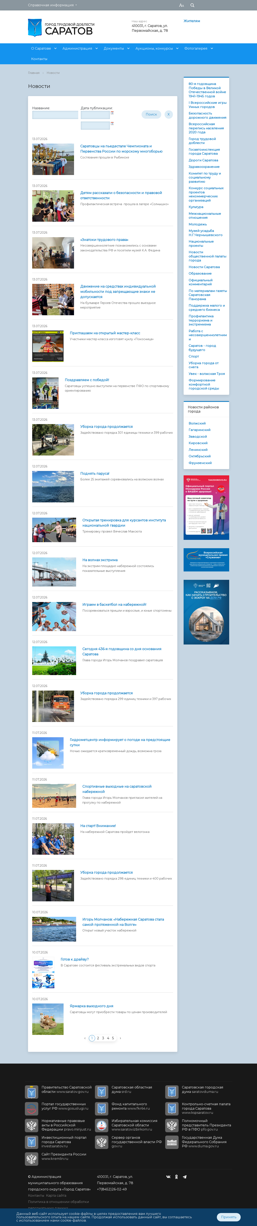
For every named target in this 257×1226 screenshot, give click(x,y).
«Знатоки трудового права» (104, 240)
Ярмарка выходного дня (91, 1006)
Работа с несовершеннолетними (208, 335)
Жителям (192, 21)
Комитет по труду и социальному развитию (205, 177)
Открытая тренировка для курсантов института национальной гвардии (124, 522)
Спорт (194, 356)
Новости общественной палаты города (207, 256)
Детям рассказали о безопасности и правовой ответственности (121, 195)
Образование (200, 273)
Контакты (39, 59)
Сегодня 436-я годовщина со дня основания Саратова (121, 651)
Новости (53, 73)
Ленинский (198, 450)
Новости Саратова (204, 267)
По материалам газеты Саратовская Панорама (208, 295)
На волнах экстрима (100, 560)
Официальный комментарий (200, 282)
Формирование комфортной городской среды (204, 384)
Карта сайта (56, 1196)
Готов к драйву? (75, 959)
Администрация (77, 48)
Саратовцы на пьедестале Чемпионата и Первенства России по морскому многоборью (121, 148)
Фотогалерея (195, 48)
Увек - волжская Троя (207, 374)
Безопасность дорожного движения (207, 115)
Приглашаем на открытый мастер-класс (105, 333)
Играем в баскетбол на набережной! (114, 605)
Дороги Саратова (203, 160)
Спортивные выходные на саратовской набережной (117, 789)
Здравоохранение (204, 167)
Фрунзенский (200, 463)
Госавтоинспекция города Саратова (204, 152)
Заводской (198, 437)
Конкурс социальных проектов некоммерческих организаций (206, 194)
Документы (114, 48)
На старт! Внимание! (98, 826)
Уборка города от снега (204, 365)
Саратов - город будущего (202, 348)
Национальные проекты (201, 243)
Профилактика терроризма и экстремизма (201, 320)
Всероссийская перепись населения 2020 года (206, 128)
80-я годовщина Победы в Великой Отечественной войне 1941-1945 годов (207, 90)
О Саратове (41, 48)
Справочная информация (51, 5)
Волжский (197, 423)
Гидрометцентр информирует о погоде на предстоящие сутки (120, 742)
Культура (196, 207)
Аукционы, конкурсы (154, 48)
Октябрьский (200, 456)
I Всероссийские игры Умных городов (207, 105)
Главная (34, 73)
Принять (229, 1217)
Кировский (198, 443)
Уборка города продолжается (106, 427)
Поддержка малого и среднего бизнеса (207, 308)
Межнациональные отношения (205, 216)
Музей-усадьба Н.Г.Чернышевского (205, 233)
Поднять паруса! (94, 474)
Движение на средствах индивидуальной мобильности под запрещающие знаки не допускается (118, 291)
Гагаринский (199, 430)
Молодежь (198, 224)
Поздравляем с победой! (87, 380)
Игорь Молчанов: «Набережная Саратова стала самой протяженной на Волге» (123, 922)
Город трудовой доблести (202, 141)
